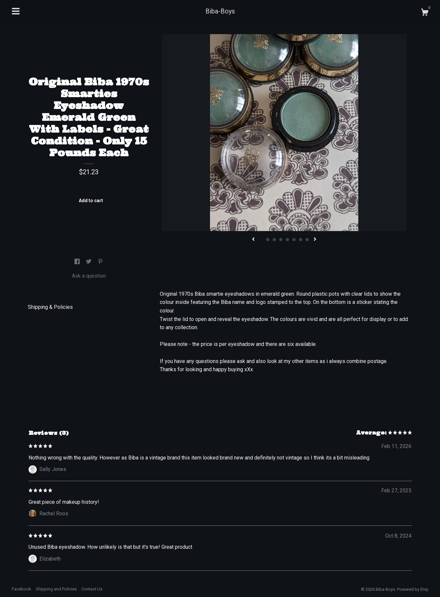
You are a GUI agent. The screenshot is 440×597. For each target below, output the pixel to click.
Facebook (21, 588)
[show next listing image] (315, 239)
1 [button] (261, 239)
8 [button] (307, 239)
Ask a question (89, 276)
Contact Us (91, 588)
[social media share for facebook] (77, 262)
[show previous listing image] (253, 239)
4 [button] (281, 239)
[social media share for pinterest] (100, 262)
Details (39, 293)
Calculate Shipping (89, 184)
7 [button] (300, 239)
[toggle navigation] (16, 11)
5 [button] (287, 239)
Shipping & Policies (50, 307)
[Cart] (424, 13)
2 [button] (267, 239)
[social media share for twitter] (89, 262)
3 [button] (274, 239)
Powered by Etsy (412, 589)
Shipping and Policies (56, 588)
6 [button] (294, 239)
